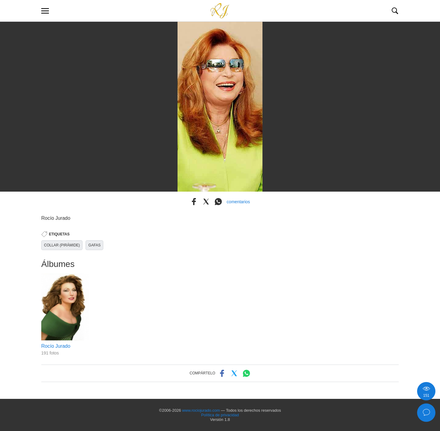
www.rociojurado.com (201, 410)
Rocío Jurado (55, 346)
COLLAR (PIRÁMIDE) (62, 245)
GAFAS (94, 245)
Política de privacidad (220, 415)
